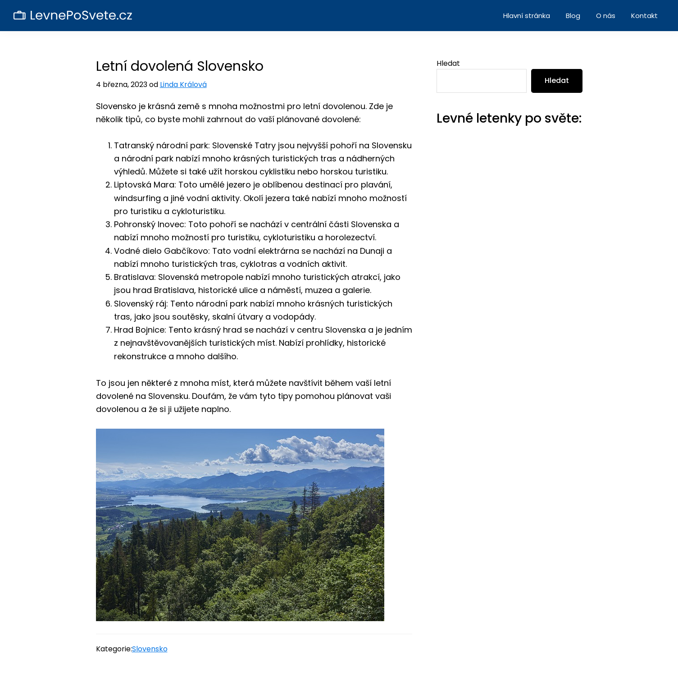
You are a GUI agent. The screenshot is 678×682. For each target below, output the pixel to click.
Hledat (448, 63)
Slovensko (150, 649)
